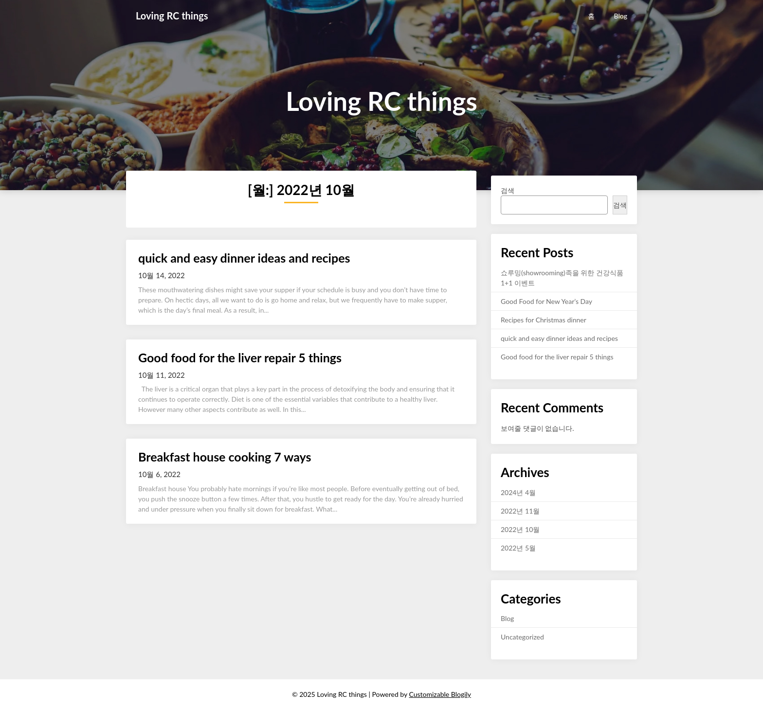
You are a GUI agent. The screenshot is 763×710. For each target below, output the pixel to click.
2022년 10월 (520, 529)
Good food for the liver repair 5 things (240, 357)
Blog (620, 16)
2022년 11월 (520, 511)
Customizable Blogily (440, 694)
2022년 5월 (518, 548)
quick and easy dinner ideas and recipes (244, 257)
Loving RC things (172, 15)
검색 (507, 190)
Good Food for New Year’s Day (546, 301)
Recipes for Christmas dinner (543, 320)
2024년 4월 (518, 492)
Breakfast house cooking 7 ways (224, 456)
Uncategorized (522, 637)
